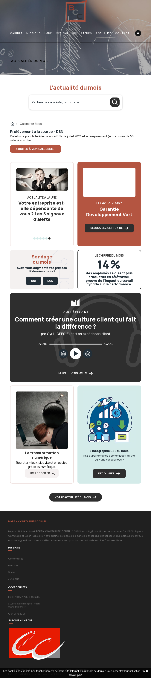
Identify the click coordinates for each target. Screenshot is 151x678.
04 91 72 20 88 (17, 613)
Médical (62, 33)
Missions (33, 33)
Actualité (103, 33)
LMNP (48, 33)
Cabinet (16, 33)
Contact (122, 33)
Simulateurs (82, 33)
